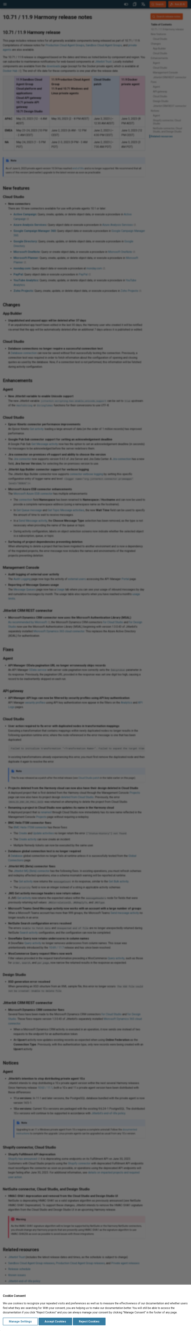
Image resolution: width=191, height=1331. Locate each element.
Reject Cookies (89, 1321)
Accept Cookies (55, 1321)
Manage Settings (20, 1321)
